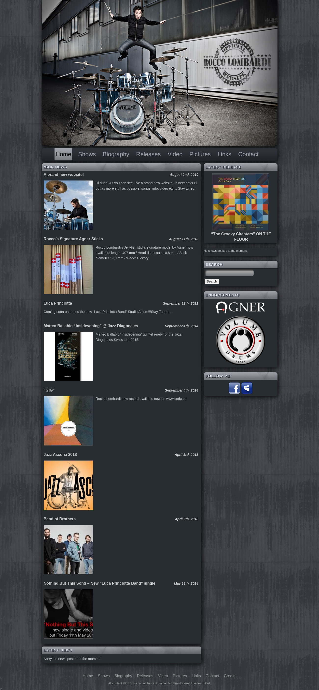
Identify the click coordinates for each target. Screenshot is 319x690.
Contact (248, 154)
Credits (230, 676)
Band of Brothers (60, 519)
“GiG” (49, 390)
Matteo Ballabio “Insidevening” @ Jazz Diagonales (91, 326)
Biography (116, 154)
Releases (148, 154)
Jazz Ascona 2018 (60, 454)
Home (63, 154)
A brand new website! (64, 174)
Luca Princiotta (58, 303)
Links (224, 154)
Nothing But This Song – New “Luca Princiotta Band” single (99, 583)
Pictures (200, 154)
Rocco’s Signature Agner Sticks (73, 239)
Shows (87, 154)
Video (174, 154)
